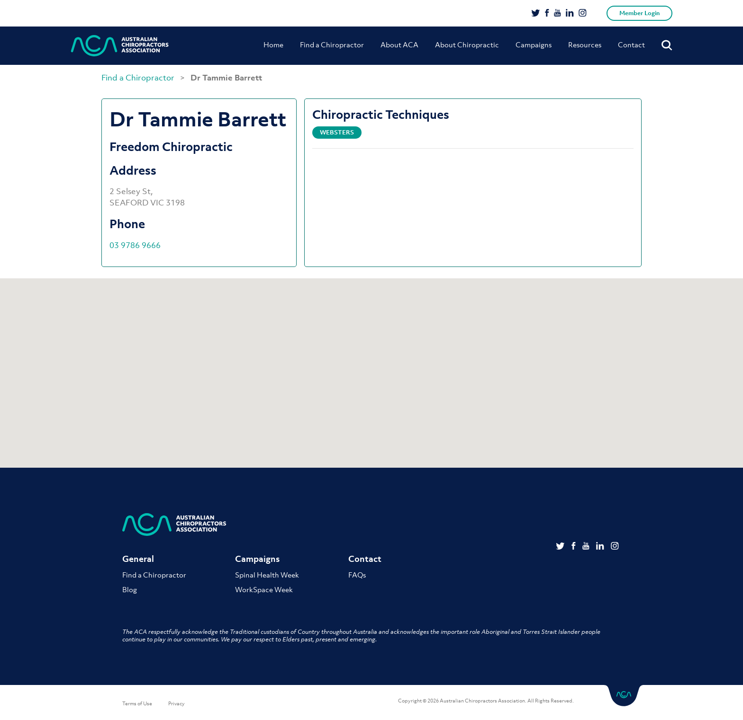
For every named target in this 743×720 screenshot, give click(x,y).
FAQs (357, 574)
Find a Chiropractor (332, 44)
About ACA (399, 44)
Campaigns (534, 44)
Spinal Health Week (267, 574)
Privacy (176, 703)
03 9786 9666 (135, 245)
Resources (584, 44)
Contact (631, 44)
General (138, 558)
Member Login (639, 13)
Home (273, 44)
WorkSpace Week (264, 589)
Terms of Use (137, 703)
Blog (129, 589)
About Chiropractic (467, 44)
